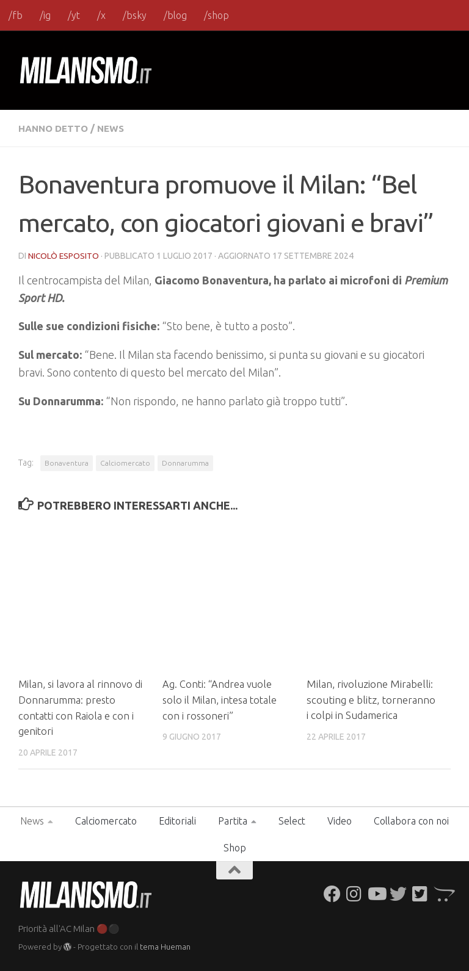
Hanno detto (55, 128)
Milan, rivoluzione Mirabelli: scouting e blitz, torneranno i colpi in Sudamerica (371, 698)
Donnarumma (185, 462)
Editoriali (177, 819)
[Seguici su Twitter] (398, 892)
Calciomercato (125, 462)
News (115, 128)
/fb (16, 15)
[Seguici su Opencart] (442, 892)
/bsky (135, 15)
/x (101, 15)
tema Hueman (165, 946)
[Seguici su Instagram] (354, 892)
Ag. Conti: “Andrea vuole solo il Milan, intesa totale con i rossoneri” (221, 698)
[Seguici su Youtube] (376, 892)
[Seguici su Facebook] (332, 892)
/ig (45, 15)
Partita (232, 819)
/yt (74, 15)
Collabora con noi (411, 819)
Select (291, 819)
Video (339, 819)
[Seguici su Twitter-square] (420, 892)
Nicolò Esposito (64, 255)
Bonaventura (67, 462)
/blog (175, 15)
